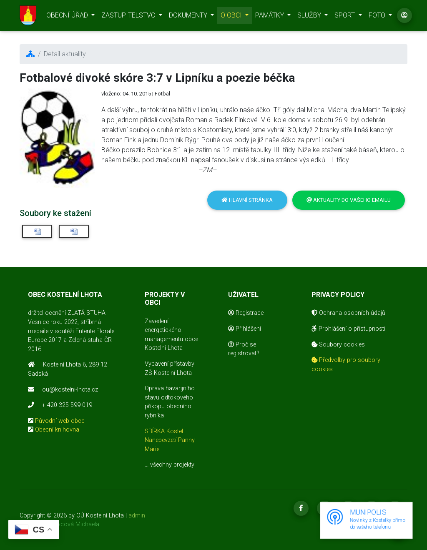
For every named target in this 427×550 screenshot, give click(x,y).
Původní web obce (59, 420)
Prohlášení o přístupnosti (348, 328)
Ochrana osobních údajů (348, 312)
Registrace (246, 312)
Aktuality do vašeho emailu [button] (348, 200)
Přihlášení (244, 328)
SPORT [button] (345, 17)
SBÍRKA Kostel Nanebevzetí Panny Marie (170, 440)
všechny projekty (172, 464)
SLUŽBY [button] (310, 17)
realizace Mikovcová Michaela (59, 524)
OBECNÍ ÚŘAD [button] (68, 17)
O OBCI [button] (232, 17)
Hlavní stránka (247, 200)
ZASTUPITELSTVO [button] (129, 17)
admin (136, 515)
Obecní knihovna (57, 429)
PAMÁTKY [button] (270, 17)
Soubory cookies (338, 344)
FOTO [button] (378, 17)
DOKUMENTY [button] (189, 17)
